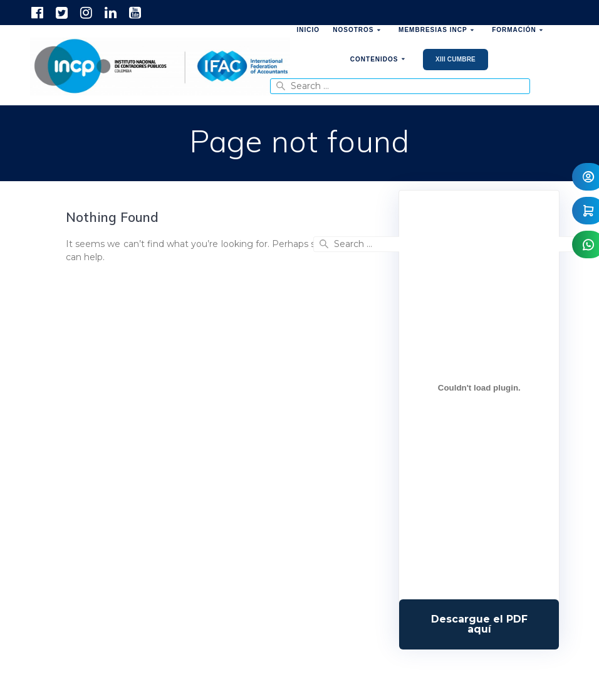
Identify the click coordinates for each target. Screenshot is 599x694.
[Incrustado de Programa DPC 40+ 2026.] (479, 387)
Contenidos (374, 59)
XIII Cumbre (455, 59)
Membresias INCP (432, 29)
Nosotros (353, 29)
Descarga (479, 624)
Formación (514, 29)
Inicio (308, 29)
